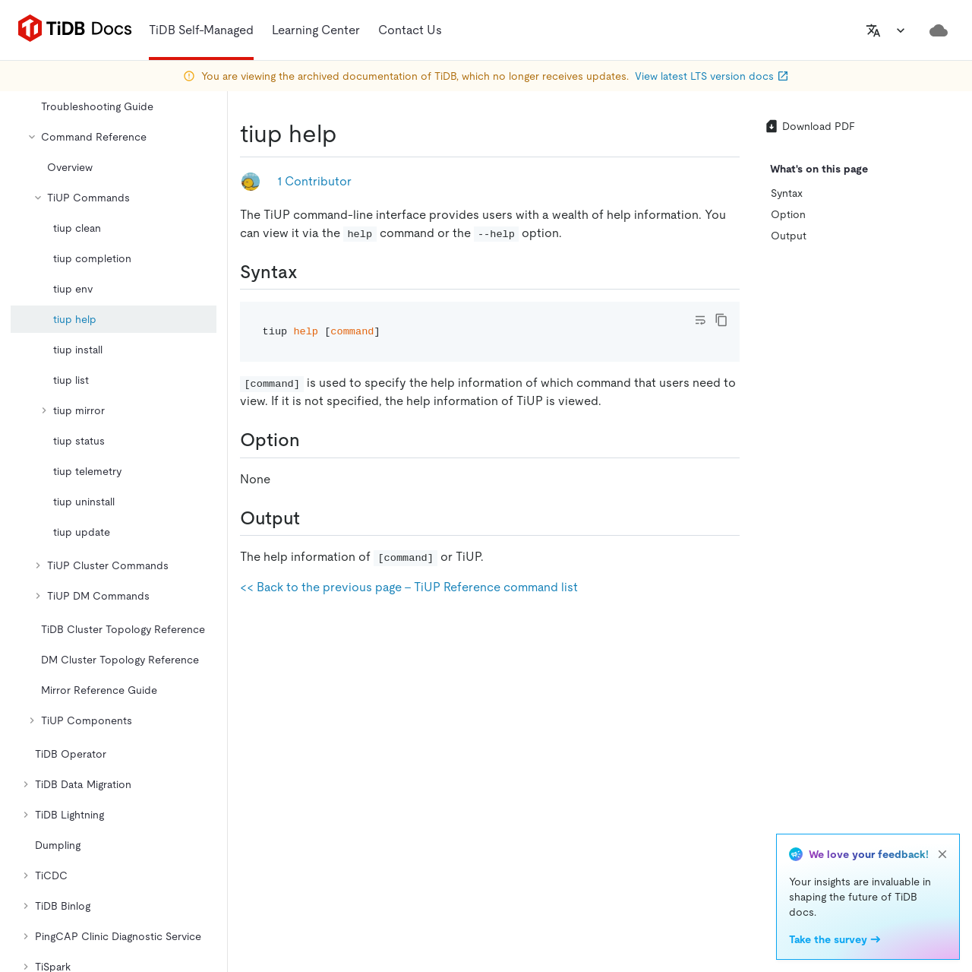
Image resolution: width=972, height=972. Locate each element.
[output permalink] (312, 518)
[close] (942, 854)
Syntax (787, 193)
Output (788, 236)
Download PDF (809, 126)
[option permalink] (312, 440)
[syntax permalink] (310, 272)
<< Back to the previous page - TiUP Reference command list (409, 587)
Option (788, 214)
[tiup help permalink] (349, 134)
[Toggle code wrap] (700, 320)
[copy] (721, 320)
